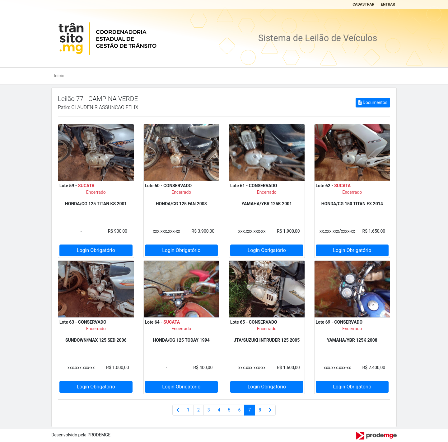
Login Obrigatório (96, 250)
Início (59, 75)
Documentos (372, 102)
